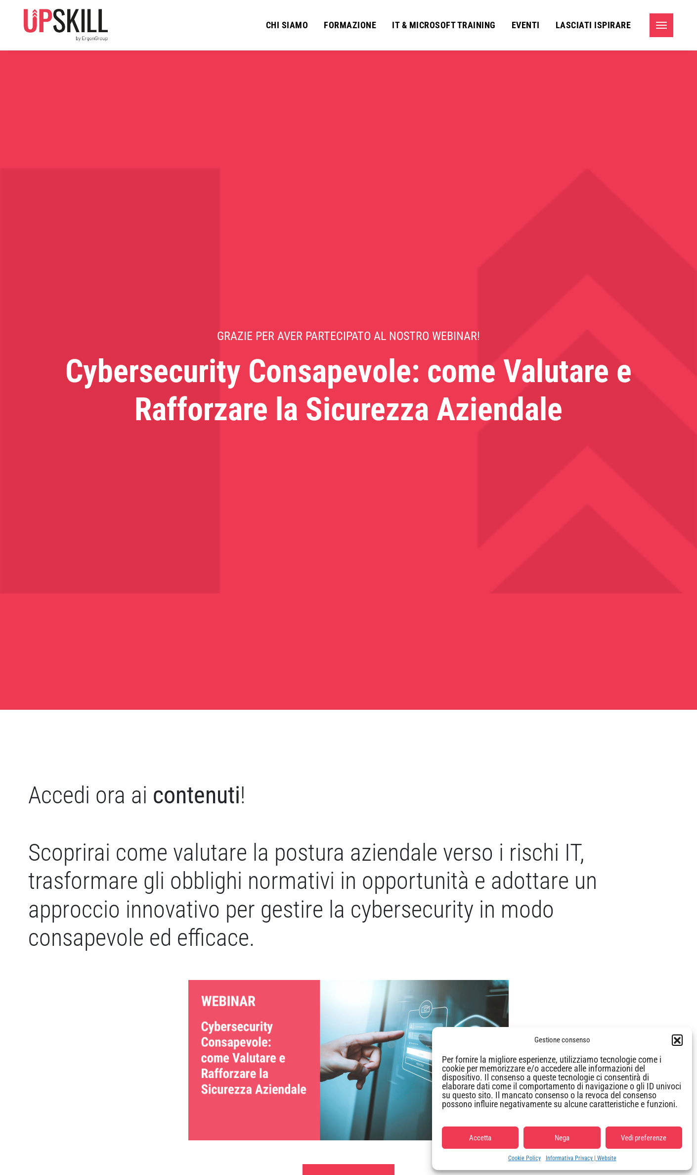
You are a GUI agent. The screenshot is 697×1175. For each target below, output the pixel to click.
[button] (677, 1040)
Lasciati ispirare (593, 25)
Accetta (480, 1137)
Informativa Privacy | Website (581, 1158)
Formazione (350, 25)
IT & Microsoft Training (444, 25)
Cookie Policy (524, 1158)
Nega (562, 1137)
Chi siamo (287, 25)
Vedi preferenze (643, 1137)
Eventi (526, 25)
